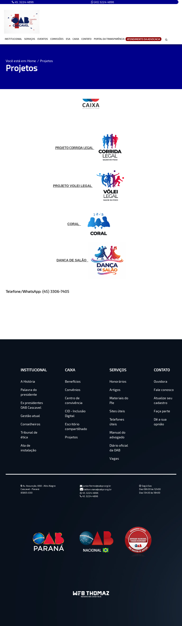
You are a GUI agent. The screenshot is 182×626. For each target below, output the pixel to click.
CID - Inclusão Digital (75, 413)
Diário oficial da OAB (118, 447)
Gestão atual (30, 416)
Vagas (114, 458)
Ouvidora (160, 381)
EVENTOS (42, 38)
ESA (68, 38)
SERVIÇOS (30, 39)
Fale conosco (164, 390)
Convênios (72, 390)
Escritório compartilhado (76, 426)
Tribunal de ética (29, 434)
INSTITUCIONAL (14, 39)
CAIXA (76, 39)
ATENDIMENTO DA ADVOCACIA (143, 39)
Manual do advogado (117, 434)
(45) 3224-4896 (102, 2)
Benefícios (73, 381)
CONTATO (87, 39)
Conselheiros (30, 424)
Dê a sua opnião (160, 421)
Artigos (114, 390)
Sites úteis (117, 411)
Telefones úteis (116, 421)
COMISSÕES (57, 39)
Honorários (117, 381)
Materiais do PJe (118, 400)
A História (28, 381)
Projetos (46, 61)
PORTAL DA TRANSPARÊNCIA (109, 38)
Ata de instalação (28, 447)
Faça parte (162, 411)
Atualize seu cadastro (163, 400)
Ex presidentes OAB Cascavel (32, 405)
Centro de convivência (73, 400)
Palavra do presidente (29, 392)
